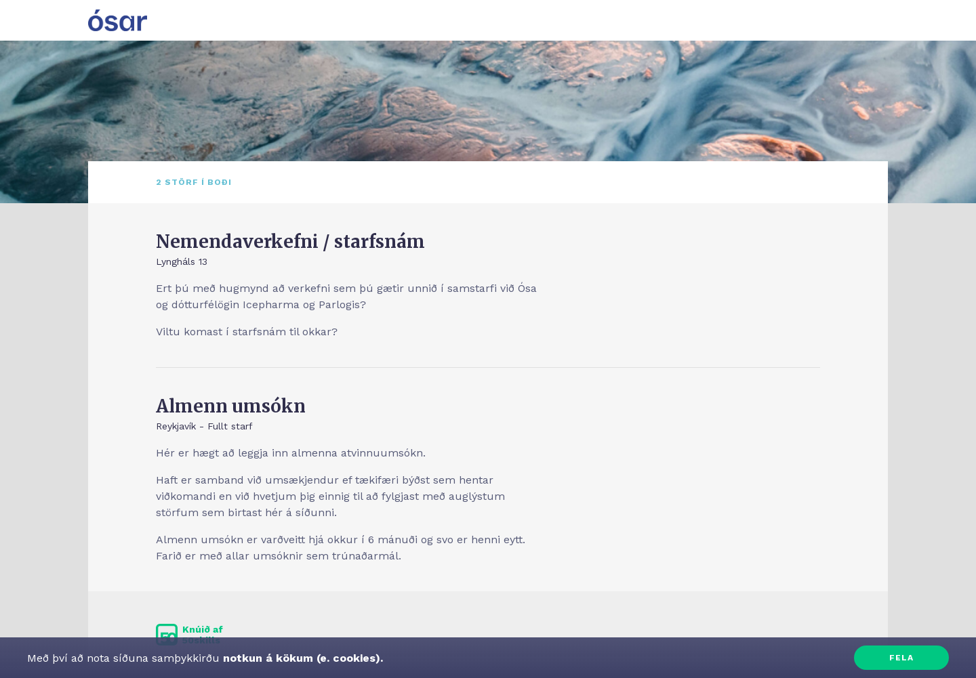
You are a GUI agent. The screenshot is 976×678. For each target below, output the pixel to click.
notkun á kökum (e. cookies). (301, 658)
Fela (901, 657)
